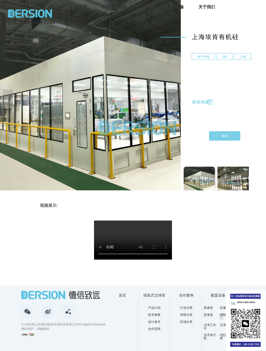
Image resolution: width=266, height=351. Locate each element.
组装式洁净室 (114, 7)
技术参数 (154, 314)
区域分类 (186, 321)
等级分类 (186, 314)
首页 (83, 7)
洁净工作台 (210, 326)
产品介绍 (154, 307)
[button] (173, 99)
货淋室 (208, 315)
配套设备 (176, 7)
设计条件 (154, 321)
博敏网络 (43, 328)
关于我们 (206, 7)
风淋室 (208, 307)
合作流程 (154, 328)
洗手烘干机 (210, 337)
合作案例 (145, 7)
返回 (225, 136)
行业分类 (186, 307)
